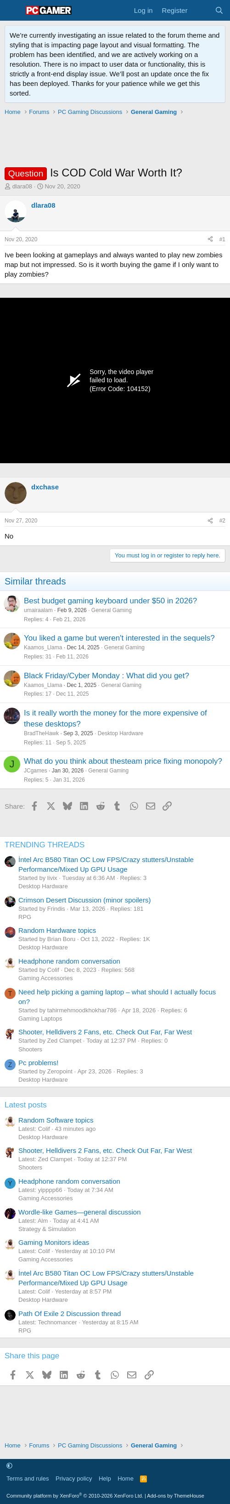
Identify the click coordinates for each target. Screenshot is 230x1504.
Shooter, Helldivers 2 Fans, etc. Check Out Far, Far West (105, 1032)
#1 (222, 239)
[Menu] (12, 10)
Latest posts (26, 1105)
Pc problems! (38, 1063)
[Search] (219, 10)
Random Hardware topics (57, 930)
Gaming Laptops (40, 1018)
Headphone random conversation (69, 961)
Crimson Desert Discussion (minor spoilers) (84, 900)
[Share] (210, 239)
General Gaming (111, 610)
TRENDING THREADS (44, 844)
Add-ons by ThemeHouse (175, 1495)
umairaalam (38, 610)
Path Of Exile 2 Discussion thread (69, 1313)
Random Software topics (55, 1120)
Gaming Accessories (45, 978)
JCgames (35, 770)
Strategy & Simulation (47, 1229)
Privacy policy (74, 1478)
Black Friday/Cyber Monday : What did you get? (106, 675)
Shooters (30, 1049)
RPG (24, 917)
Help (105, 1478)
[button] (9, 1465)
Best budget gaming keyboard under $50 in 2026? (110, 600)
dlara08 (22, 186)
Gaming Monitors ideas (53, 1242)
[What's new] (201, 10)
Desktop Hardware (120, 733)
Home (126, 1478)
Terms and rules (27, 1478)
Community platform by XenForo (74, 1495)
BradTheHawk (41, 733)
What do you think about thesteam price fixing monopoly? (123, 761)
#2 (222, 520)
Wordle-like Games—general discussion (79, 1212)
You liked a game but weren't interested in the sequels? (119, 638)
